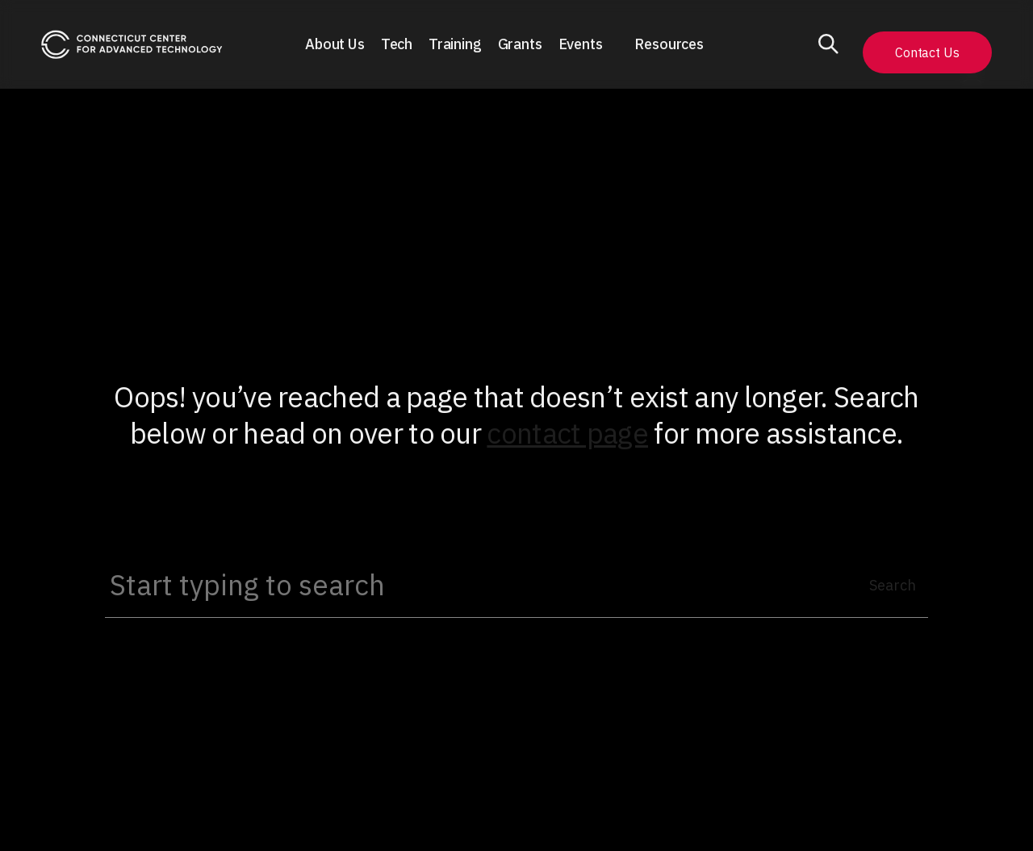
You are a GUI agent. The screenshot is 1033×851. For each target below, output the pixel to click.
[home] (132, 45)
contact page (567, 433)
